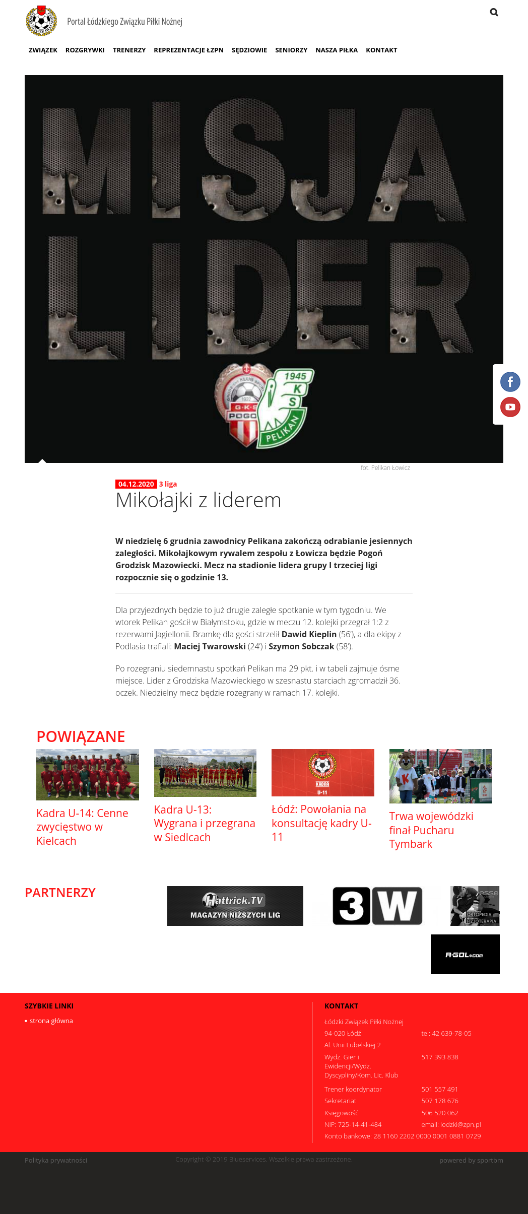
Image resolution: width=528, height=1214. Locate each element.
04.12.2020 (136, 484)
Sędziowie (249, 49)
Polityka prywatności (56, 1160)
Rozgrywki (85, 49)
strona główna (51, 1020)
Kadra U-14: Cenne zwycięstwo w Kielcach (82, 827)
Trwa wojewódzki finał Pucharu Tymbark (431, 830)
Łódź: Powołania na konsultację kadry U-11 (322, 823)
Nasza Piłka (336, 49)
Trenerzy (129, 49)
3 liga (168, 484)
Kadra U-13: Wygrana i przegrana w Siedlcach (205, 823)
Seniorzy (291, 49)
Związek (43, 49)
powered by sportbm (471, 1160)
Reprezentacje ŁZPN (189, 49)
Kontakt (381, 49)
